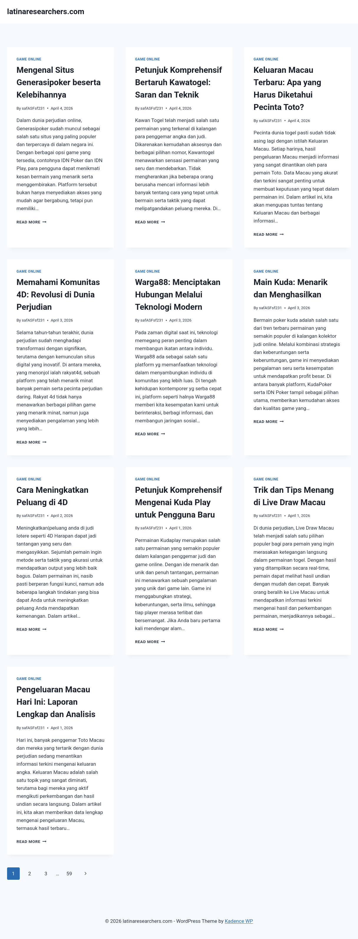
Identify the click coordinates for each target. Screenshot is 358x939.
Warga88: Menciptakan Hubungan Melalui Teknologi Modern (178, 294)
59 (69, 874)
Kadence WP (239, 921)
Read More (31, 222)
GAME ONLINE (28, 59)
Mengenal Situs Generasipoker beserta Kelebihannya (58, 82)
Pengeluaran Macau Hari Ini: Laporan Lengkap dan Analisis (55, 702)
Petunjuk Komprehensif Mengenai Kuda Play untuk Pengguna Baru (178, 502)
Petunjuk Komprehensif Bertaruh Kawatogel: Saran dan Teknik (178, 82)
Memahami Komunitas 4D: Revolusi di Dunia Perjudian (58, 294)
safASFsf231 (33, 108)
